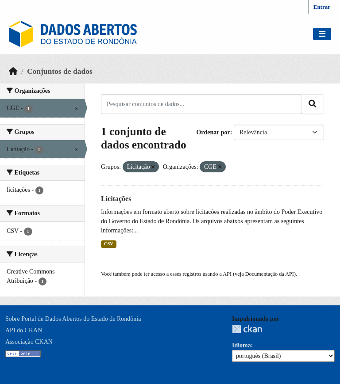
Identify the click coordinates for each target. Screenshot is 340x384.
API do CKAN (23, 330)
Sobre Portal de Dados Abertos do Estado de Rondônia (73, 319)
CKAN (247, 329)
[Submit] (312, 104)
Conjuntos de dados (60, 71)
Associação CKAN (29, 341)
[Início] (13, 71)
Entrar (321, 7)
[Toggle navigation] (322, 34)
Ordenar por (213, 132)
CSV (108, 243)
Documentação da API (269, 274)
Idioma (241, 345)
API (227, 274)
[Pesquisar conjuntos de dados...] (201, 104)
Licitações (116, 198)
